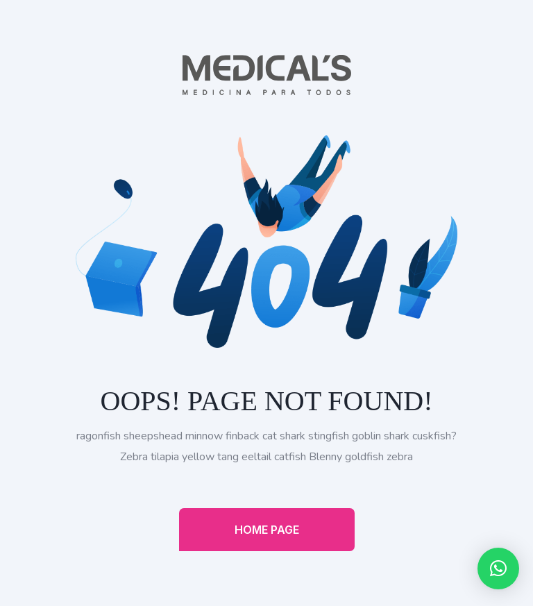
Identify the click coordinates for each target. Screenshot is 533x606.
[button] (498, 568)
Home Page (267, 530)
